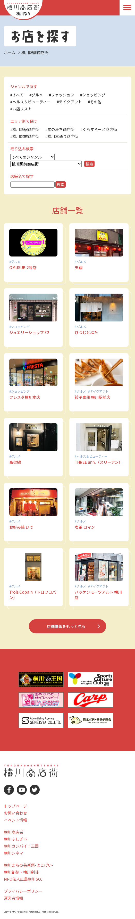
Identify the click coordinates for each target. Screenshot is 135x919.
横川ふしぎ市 (15, 839)
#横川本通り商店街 (61, 136)
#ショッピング (92, 94)
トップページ (15, 806)
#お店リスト (21, 108)
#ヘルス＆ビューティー (30, 101)
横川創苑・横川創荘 (21, 872)
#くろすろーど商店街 (98, 129)
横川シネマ (13, 853)
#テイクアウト (69, 101)
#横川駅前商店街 (24, 136)
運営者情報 (13, 898)
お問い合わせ (15, 813)
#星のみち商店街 (59, 129)
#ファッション (61, 94)
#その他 (95, 101)
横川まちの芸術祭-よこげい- (28, 865)
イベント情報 (15, 820)
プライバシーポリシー (23, 891)
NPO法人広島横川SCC (23, 879)
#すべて (16, 94)
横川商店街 (13, 832)
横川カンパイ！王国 (21, 846)
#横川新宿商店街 (24, 129)
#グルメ (36, 94)
